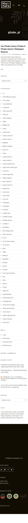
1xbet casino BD (7, 111)
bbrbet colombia (7, 146)
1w (3, 93)
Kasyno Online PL (8, 185)
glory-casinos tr (7, 181)
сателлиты (6, 322)
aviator (5, 128)
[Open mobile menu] (13, 5)
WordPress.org (7, 345)
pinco (4, 248)
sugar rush (6, 290)
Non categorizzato (8, 231)
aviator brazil (6, 132)
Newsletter (6, 227)
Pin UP (5, 238)
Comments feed (7, 342)
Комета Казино (7, 319)
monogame (6, 206)
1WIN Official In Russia (9, 97)
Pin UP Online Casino (9, 241)
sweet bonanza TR (8, 298)
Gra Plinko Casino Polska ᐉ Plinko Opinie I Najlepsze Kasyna (13, 49)
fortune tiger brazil (8, 174)
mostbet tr (6, 224)
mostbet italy (6, 213)
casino (4, 153)
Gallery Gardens (7, 178)
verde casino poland (8, 308)
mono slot (5, 199)
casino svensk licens (8, 164)
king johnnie (6, 188)
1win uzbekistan (7, 104)
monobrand (6, 202)
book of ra (5, 150)
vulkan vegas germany (9, 315)
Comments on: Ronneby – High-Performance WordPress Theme (14, 378)
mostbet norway (7, 216)
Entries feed (6, 338)
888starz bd (6, 125)
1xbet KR (5, 114)
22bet (4, 121)
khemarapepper (16, 54)
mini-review (6, 192)
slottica (5, 283)
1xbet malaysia (7, 118)
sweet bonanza (7, 294)
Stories (5, 287)
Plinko (4, 252)
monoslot (5, 209)
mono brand (6, 195)
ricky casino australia (9, 273)
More (2, 69)
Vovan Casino (6, 312)
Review (5, 266)
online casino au (7, 234)
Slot (4, 276)
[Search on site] (14, 81)
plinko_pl (5, 255)
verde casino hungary (9, 305)
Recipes (5, 262)
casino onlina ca (7, 157)
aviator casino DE (8, 135)
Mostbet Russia (7, 220)
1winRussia (6, 107)
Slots (4, 280)
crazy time (6, 171)
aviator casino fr (7, 139)
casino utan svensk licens (10, 167)
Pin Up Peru (6, 245)
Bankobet (5, 142)
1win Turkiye (6, 100)
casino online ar (7, 160)
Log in (4, 335)
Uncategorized (7, 301)
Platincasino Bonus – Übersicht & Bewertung (14, 370)
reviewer (5, 269)
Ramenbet (6, 259)
